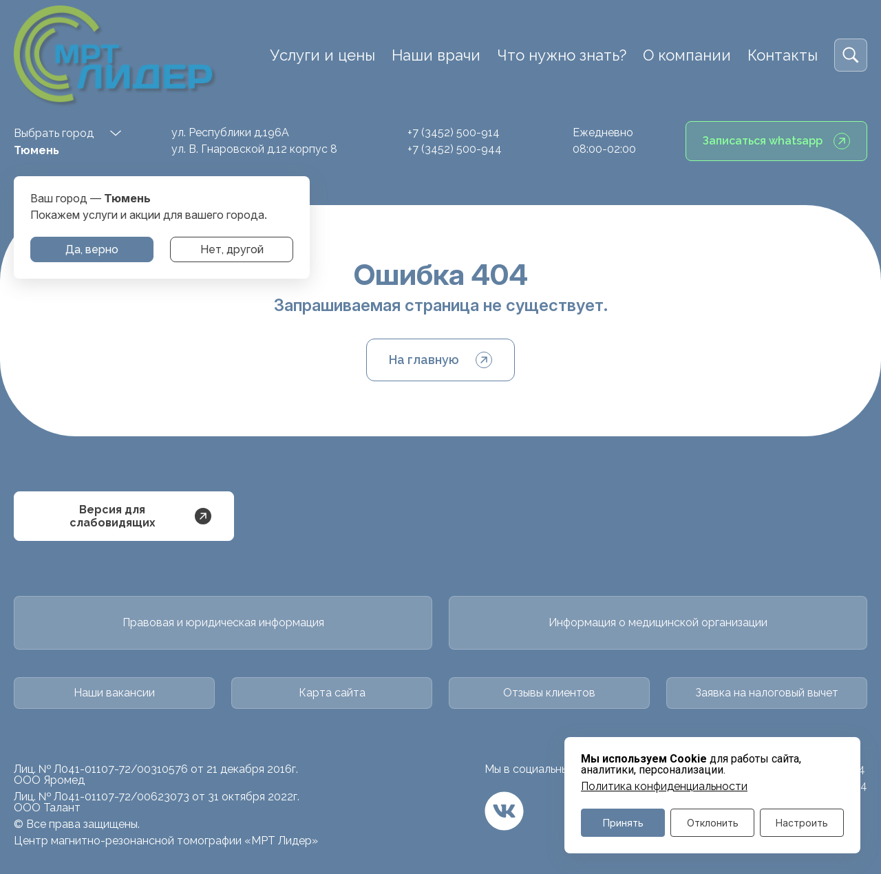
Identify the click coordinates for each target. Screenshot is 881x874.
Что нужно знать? (561, 55)
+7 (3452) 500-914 (453, 132)
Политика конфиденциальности (664, 786)
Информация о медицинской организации (658, 622)
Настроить (802, 823)
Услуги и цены (322, 55)
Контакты (782, 55)
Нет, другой (232, 249)
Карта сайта (332, 692)
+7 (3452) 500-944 (454, 149)
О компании (687, 55)
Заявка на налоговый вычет (766, 692)
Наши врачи (436, 55)
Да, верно (91, 249)
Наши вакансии (114, 692)
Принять (623, 823)
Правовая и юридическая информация (223, 622)
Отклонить (713, 823)
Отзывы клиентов (549, 692)
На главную (440, 360)
